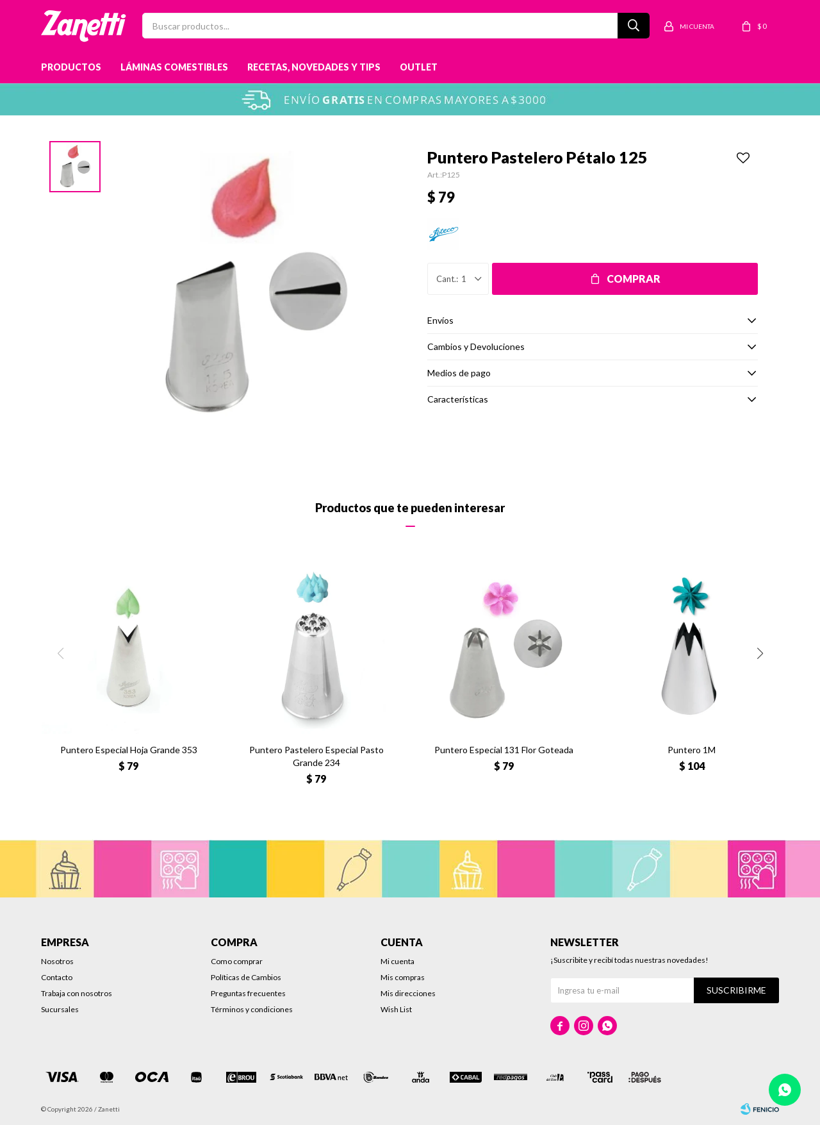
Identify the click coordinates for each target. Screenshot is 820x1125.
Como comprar (237, 961)
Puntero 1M (692, 749)
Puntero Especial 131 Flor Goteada (503, 749)
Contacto (56, 977)
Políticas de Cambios (246, 977)
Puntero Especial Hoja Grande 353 (128, 749)
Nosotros (57, 961)
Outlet (419, 67)
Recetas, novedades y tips (314, 67)
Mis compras (403, 977)
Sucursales (60, 1009)
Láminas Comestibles (174, 67)
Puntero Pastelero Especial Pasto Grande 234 (316, 756)
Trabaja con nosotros (76, 993)
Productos (71, 67)
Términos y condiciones (252, 1009)
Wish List (396, 1009)
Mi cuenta (397, 961)
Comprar (633, 278)
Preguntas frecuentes (248, 993)
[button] (760, 653)
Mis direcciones (408, 993)
